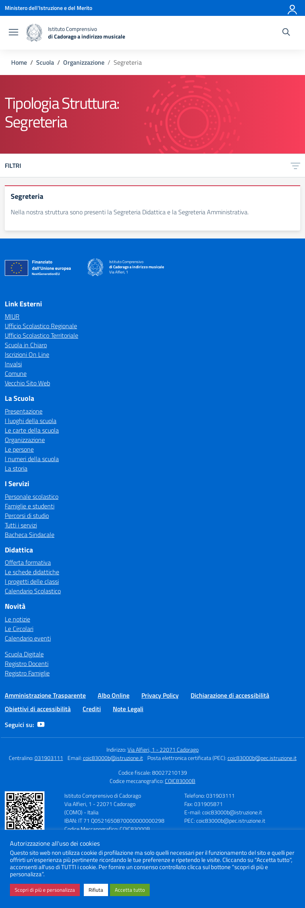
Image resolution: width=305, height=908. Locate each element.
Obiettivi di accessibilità (38, 709)
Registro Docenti (26, 663)
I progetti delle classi (32, 581)
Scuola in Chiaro (26, 345)
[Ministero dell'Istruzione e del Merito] (48, 8)
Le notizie (17, 619)
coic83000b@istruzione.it (113, 758)
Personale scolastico (31, 496)
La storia (16, 468)
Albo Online (113, 695)
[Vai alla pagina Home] (19, 62)
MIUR (12, 316)
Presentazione (23, 411)
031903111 (49, 758)
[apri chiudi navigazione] (13, 33)
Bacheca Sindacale (29, 534)
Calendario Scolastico (33, 591)
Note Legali (128, 709)
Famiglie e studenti (29, 506)
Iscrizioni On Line (27, 354)
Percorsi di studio (27, 515)
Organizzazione (25, 439)
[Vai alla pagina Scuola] (45, 62)
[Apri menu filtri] (295, 165)
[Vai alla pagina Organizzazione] (83, 62)
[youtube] (40, 724)
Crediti (92, 709)
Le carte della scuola (32, 430)
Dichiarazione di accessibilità (230, 695)
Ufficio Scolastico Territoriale (41, 335)
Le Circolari (19, 628)
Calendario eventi (28, 638)
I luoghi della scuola (30, 420)
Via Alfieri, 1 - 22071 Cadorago (163, 749)
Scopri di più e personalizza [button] (45, 890)
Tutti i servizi (21, 525)
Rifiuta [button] (96, 890)
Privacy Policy (160, 695)
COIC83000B (180, 781)
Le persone (19, 449)
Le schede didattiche (32, 572)
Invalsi (13, 364)
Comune (16, 373)
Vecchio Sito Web (27, 383)
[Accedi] (292, 8)
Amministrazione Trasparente (45, 695)
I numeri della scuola (32, 459)
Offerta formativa (28, 562)
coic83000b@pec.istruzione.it (262, 758)
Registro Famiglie (27, 673)
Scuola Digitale (24, 654)
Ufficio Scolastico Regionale (41, 326)
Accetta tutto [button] (130, 890)
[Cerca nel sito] (286, 33)
